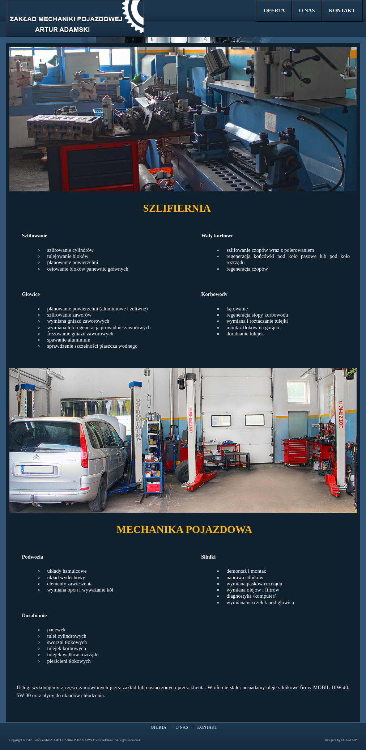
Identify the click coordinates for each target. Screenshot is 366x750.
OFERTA (274, 10)
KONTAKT (342, 10)
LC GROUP (349, 740)
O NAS (307, 10)
